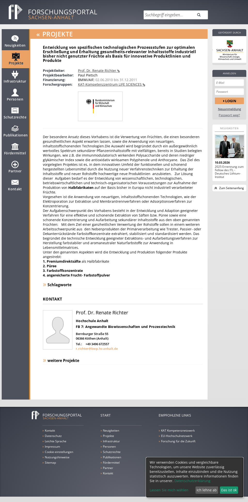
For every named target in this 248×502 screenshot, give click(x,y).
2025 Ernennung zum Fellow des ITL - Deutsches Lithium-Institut (229, 172)
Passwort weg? (229, 115)
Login (230, 101)
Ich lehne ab (207, 490)
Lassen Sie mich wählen (169, 490)
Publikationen (15, 133)
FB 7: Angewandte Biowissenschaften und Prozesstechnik (125, 326)
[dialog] (194, 477)
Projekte (16, 61)
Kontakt (15, 187)
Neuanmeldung (229, 109)
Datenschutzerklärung (192, 480)
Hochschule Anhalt (92, 320)
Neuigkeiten (15, 43)
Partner (15, 169)
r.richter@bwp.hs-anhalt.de (97, 348)
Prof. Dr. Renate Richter (97, 70)
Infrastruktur (15, 79)
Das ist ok (229, 490)
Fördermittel (15, 151)
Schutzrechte (15, 115)
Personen (15, 97)
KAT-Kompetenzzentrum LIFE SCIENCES (110, 84)
